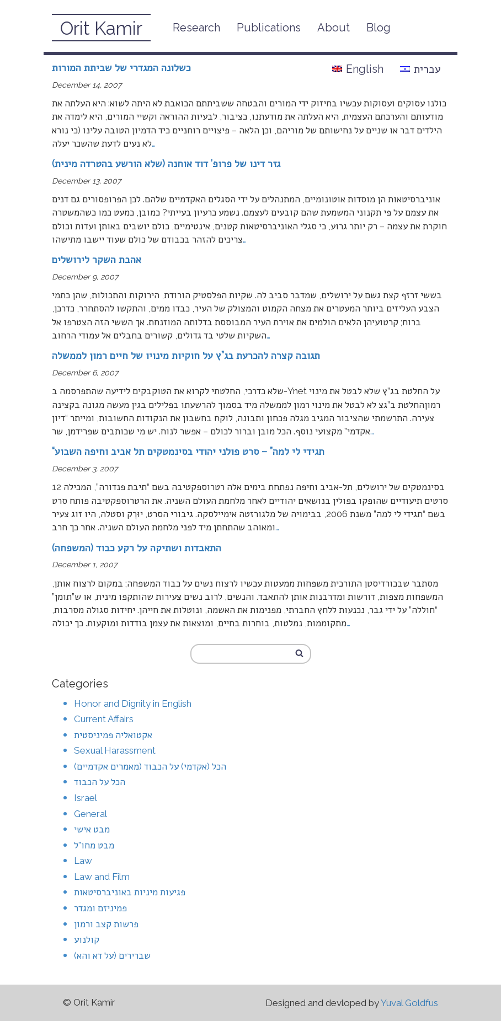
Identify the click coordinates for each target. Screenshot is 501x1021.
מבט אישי (92, 829)
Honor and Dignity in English (132, 703)
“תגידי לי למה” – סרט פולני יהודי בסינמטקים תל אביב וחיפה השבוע (188, 451)
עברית (420, 69)
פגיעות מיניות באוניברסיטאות (129, 892)
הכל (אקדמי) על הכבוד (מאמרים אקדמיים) (150, 766)
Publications (269, 27)
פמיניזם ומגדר (100, 907)
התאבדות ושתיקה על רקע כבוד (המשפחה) (136, 548)
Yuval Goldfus (409, 1002)
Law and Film (102, 876)
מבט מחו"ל (94, 845)
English (357, 69)
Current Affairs (104, 718)
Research (196, 27)
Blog (378, 27)
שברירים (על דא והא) (112, 955)
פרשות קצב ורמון (106, 923)
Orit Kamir (101, 28)
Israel (85, 797)
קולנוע (86, 939)
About (333, 27)
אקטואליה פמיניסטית (113, 734)
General (90, 813)
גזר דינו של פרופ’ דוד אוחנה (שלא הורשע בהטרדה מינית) (166, 163)
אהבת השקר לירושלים (96, 259)
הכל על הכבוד (99, 781)
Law (83, 860)
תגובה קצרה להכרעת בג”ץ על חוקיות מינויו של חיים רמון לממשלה (186, 355)
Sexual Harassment (115, 750)
